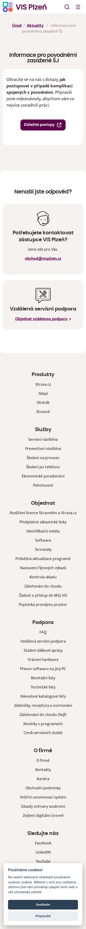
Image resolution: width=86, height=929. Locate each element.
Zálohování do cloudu (43, 586)
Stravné (43, 411)
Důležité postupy (43, 124)
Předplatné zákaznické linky (43, 522)
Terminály (43, 549)
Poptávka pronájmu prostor (43, 604)
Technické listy (43, 687)
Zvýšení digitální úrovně (43, 815)
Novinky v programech (43, 724)
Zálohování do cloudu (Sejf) (43, 714)
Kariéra (43, 779)
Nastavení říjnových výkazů (43, 568)
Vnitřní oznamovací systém (43, 797)
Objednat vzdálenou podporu (43, 319)
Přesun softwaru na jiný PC (43, 669)
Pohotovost (43, 485)
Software (43, 540)
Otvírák (43, 402)
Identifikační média (43, 531)
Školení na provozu (43, 458)
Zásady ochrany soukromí (43, 806)
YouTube (43, 861)
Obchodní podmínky (43, 788)
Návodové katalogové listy (43, 696)
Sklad (43, 393)
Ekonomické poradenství (43, 476)
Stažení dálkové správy (43, 650)
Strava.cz (43, 384)
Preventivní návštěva (43, 448)
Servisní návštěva (43, 439)
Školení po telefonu (43, 467)
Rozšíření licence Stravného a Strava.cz (43, 513)
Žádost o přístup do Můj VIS (43, 595)
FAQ (43, 632)
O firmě (43, 760)
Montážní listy (43, 678)
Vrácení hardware (43, 659)
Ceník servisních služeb (43, 732)
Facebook (43, 843)
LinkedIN (43, 852)
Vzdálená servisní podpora (43, 641)
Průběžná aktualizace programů (43, 558)
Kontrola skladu (43, 577)
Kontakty (43, 769)
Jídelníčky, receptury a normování (43, 705)
